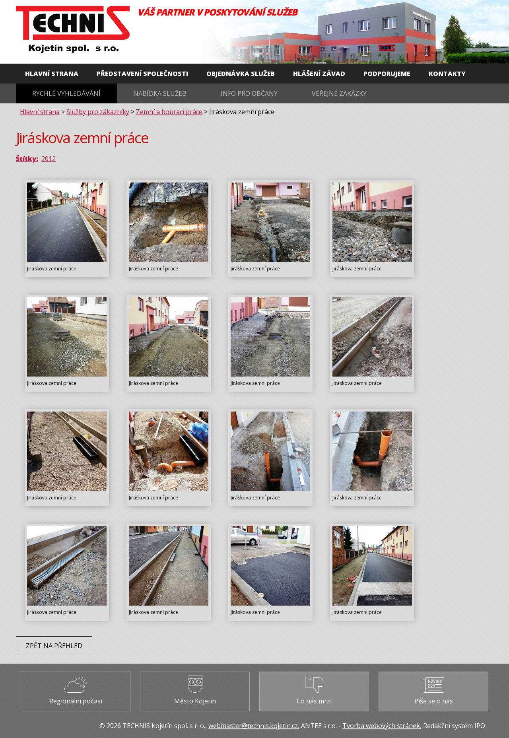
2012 (48, 158)
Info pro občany (249, 93)
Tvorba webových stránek (381, 725)
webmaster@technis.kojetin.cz (253, 725)
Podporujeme (386, 73)
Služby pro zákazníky (97, 111)
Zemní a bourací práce (169, 111)
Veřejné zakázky (339, 93)
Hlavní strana (51, 73)
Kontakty (447, 73)
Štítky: (27, 158)
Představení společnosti (142, 73)
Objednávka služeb (240, 73)
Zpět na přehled (54, 645)
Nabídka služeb (160, 93)
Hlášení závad (319, 73)
